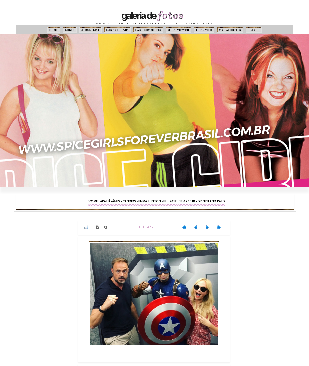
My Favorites (230, 29)
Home (53, 29)
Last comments (148, 29)
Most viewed (178, 29)
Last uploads (117, 29)
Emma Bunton (149, 201)
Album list (90, 29)
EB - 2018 (170, 201)
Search (254, 29)
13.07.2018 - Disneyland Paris (202, 201)
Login (69, 29)
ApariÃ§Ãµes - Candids (118, 201)
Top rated (204, 29)
